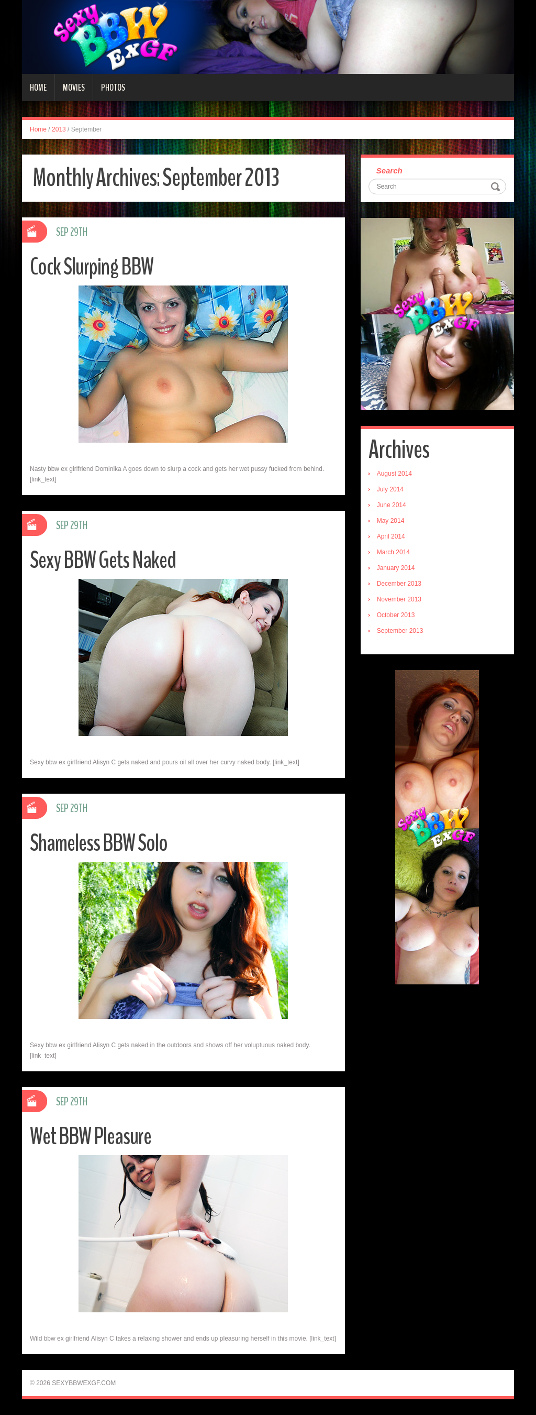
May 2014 (391, 520)
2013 (59, 129)
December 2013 (399, 583)
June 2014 (391, 505)
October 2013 (396, 615)
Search (389, 170)
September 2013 (400, 630)
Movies (74, 87)
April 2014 (391, 536)
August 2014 (394, 473)
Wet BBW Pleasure (90, 1137)
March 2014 (393, 552)
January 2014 (396, 568)
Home (38, 87)
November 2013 (399, 599)
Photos (113, 87)
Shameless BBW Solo (99, 843)
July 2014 (390, 489)
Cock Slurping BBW (91, 267)
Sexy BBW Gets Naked (103, 560)
